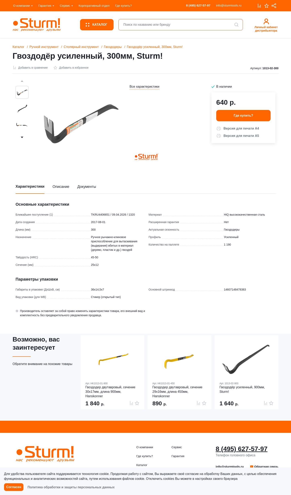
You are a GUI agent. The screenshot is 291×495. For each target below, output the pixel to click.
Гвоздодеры (113, 47)
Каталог (18, 47)
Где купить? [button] (243, 115)
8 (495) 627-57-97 (198, 5)
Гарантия (44, 5)
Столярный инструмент (81, 47)
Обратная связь (264, 466)
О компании (21, 5)
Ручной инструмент (44, 47)
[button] (237, 128)
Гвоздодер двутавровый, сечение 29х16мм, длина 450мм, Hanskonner (177, 391)
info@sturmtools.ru (228, 5)
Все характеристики (144, 86)
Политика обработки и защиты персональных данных (71, 487)
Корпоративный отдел (94, 5)
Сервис (65, 5)
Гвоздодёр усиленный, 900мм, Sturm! (242, 389)
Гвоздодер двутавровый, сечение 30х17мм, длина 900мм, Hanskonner (110, 391)
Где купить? (123, 5)
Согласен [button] (13, 487)
